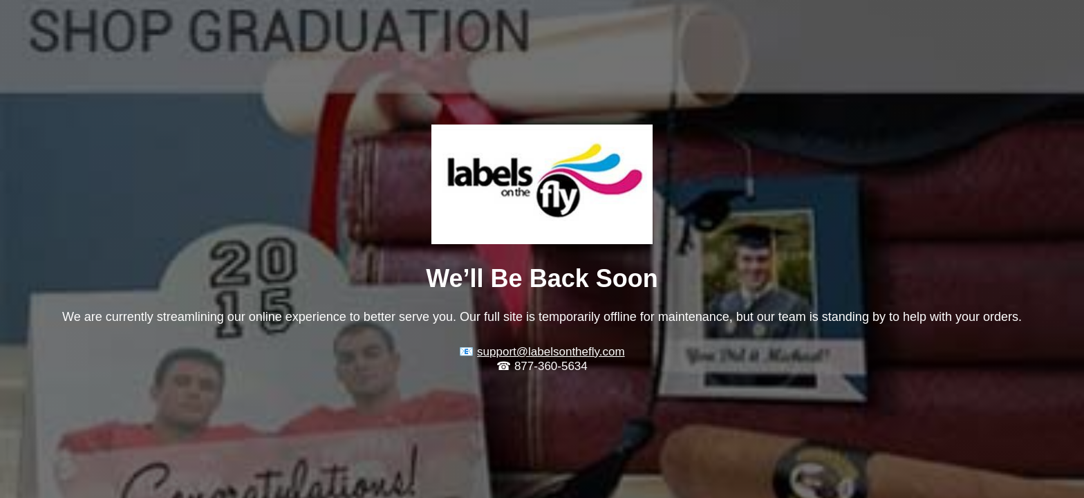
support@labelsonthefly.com (551, 351)
